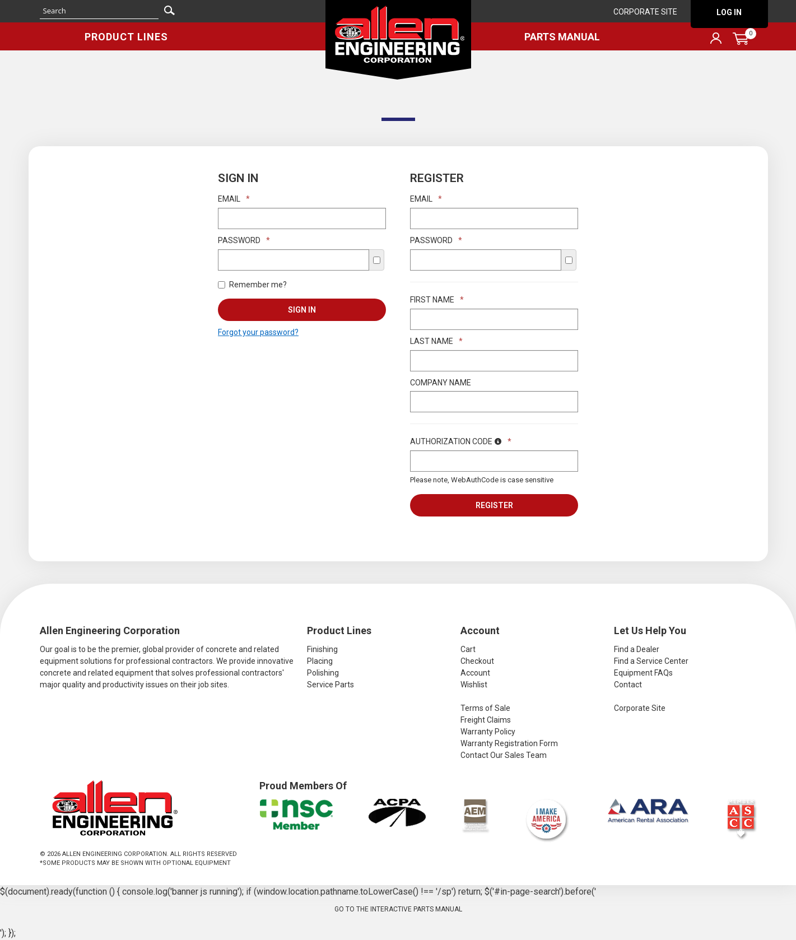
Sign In (302, 309)
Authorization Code (460, 441)
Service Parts (330, 684)
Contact (628, 684)
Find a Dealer (636, 649)
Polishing (323, 672)
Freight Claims (485, 719)
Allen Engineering (398, 40)
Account (475, 672)
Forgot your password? (258, 332)
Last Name (436, 341)
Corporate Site (645, 11)
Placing (320, 661)
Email (234, 198)
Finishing (322, 649)
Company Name (440, 382)
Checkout (477, 661)
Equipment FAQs (643, 672)
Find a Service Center (651, 661)
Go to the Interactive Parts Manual (398, 909)
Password (244, 240)
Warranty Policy (487, 731)
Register (494, 505)
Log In (729, 12)
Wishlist (473, 684)
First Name (437, 299)
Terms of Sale (485, 708)
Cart (468, 649)
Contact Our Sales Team (503, 755)
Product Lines (126, 37)
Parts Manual (562, 37)
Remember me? (252, 284)
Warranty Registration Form (509, 743)
